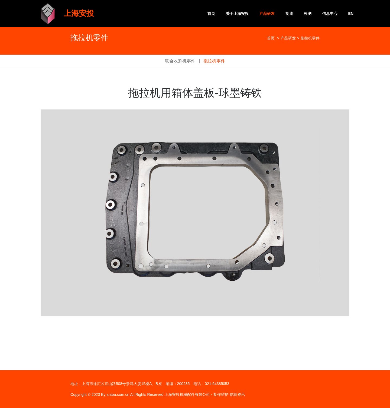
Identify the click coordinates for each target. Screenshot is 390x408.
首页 (211, 13)
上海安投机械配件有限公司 (187, 394)
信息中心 (329, 13)
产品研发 (267, 13)
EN (350, 13)
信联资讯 (237, 394)
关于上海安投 (237, 13)
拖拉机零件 (214, 61)
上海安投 (79, 13)
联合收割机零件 (180, 61)
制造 (289, 13)
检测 (307, 13)
